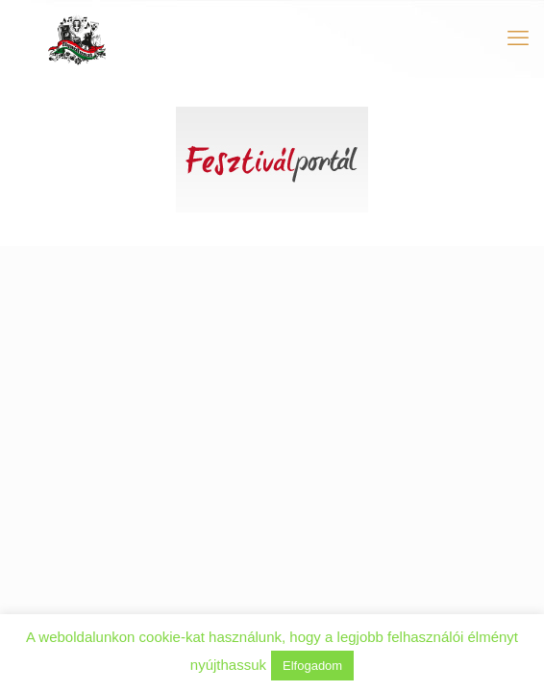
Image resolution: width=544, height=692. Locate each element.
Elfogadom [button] (312, 665)
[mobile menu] (518, 38)
